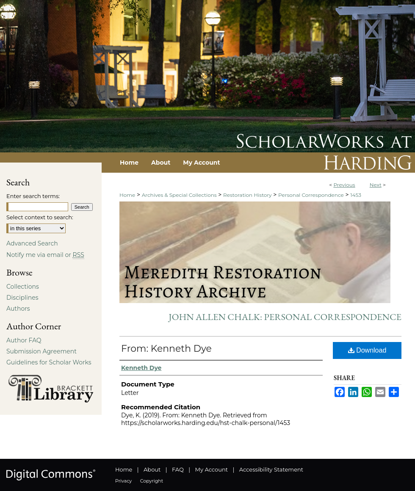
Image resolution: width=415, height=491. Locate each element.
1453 (355, 195)
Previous (344, 185)
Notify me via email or (45, 255)
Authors (18, 308)
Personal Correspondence (311, 195)
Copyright (151, 481)
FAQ (178, 469)
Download (367, 350)
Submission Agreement (41, 351)
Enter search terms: (33, 196)
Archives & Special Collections (179, 195)
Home (127, 195)
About (152, 469)
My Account (211, 469)
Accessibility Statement (271, 469)
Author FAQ (24, 340)
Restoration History (247, 195)
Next (376, 185)
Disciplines (22, 297)
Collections (22, 286)
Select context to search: (39, 217)
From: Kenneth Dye (166, 348)
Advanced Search (32, 243)
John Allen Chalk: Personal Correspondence (285, 317)
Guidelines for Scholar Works (48, 362)
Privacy (123, 481)
